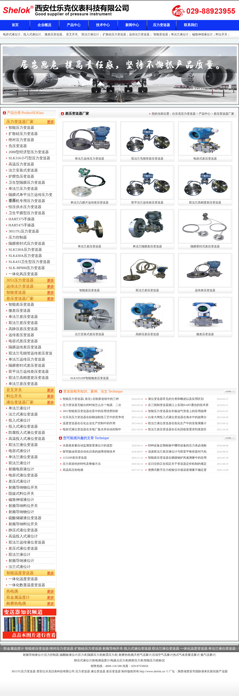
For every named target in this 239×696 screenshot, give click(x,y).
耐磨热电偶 (16, 603)
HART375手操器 (22, 219)
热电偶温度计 (101, 660)
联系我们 (191, 25)
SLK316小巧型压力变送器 (29, 158)
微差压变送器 (53, 34)
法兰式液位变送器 (23, 414)
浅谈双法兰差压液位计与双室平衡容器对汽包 (177, 451)
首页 (15, 25)
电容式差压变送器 (205, 158)
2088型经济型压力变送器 (29, 152)
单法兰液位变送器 (23, 457)
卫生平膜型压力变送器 (27, 213)
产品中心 (73, 25)
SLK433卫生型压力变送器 (29, 262)
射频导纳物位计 (21, 512)
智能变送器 (160, 34)
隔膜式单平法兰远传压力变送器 (30, 195)
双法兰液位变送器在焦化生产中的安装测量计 (177, 423)
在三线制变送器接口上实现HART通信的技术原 (178, 405)
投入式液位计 (32, 34)
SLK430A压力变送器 (25, 256)
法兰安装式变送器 (23, 170)
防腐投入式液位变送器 (27, 432)
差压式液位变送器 (23, 548)
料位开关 (221, 34)
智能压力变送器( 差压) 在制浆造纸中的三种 (91, 399)
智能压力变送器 (21, 128)
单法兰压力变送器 (23, 189)
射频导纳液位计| (33, 654)
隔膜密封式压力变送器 (27, 243)
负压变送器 (18, 146)
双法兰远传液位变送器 (27, 542)
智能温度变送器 (20, 573)
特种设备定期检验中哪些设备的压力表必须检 (177, 445)
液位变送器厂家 (20, 402)
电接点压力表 (119, 660)
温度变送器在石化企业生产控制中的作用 (89, 423)
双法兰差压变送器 (147, 290)
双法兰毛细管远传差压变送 (30, 353)
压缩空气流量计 (162, 654)
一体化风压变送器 (23, 274)
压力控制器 (18, 237)
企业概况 (44, 25)
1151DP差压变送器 (75, 457)
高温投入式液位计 (23, 536)
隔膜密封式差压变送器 (205, 246)
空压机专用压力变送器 (27, 201)
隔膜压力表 (95, 654)
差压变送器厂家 (224, 113)
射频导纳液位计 (21, 561)
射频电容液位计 (21, 469)
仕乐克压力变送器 (184, 113)
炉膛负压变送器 (21, 176)
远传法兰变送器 (139, 34)
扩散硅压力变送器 (114, 34)
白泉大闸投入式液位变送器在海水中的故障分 (177, 417)
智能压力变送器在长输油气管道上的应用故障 (177, 411)
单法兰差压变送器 (89, 246)
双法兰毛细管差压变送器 (147, 158)
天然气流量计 (142, 654)
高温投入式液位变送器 (27, 439)
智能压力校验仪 (154, 660)
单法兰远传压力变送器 (89, 158)
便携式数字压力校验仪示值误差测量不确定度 (177, 470)
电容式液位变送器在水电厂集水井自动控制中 (92, 429)
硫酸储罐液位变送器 (25, 518)
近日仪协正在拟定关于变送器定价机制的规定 (177, 463)
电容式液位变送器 (23, 475)
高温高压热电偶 (73, 470)
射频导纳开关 (112, 648)
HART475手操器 (22, 225)
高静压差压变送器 (147, 334)
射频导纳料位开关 (23, 506)
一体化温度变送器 (23, 579)
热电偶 (12, 591)
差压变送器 (68, 11)
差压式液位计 (19, 481)
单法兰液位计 (180, 34)
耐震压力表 (110, 654)
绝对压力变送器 (21, 140)
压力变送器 (161, 25)
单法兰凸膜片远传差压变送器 (89, 202)
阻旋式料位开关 (21, 493)
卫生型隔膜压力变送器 (27, 182)
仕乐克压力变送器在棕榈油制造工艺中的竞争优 (93, 417)
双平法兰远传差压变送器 (147, 202)
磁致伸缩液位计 (202, 34)
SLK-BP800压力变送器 (27, 268)
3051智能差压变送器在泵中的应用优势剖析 (90, 411)
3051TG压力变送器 (24, 231)
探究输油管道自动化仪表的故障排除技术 (89, 451)
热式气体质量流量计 (186, 654)
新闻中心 (132, 25)
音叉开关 (72, 34)
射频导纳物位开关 (23, 487)
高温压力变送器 (21, 164)
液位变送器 (98, 671)
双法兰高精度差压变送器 (205, 202)
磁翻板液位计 (69, 654)
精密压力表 (136, 660)
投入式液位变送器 (23, 426)
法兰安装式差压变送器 (89, 334)
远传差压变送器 (205, 290)
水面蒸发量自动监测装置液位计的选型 (87, 445)
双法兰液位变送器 (23, 445)
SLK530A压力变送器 (25, 250)
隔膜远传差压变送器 (25, 347)
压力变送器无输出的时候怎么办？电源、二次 (92, 405)
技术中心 (103, 25)
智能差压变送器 (89, 290)
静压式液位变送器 (23, 530)
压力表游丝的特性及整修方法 (82, 463)
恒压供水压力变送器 (25, 207)
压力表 (82, 654)
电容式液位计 (11, 34)
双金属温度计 (18, 597)
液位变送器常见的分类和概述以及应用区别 (176, 399)
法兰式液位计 (19, 567)
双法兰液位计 (90, 34)
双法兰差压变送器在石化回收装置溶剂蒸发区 (177, 429)
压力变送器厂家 (20, 122)
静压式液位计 (83, 660)
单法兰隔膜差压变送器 (147, 246)
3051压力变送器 (20, 280)
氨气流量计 (208, 654)
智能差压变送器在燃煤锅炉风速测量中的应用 (177, 457)
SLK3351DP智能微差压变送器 (89, 378)
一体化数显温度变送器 (27, 585)
